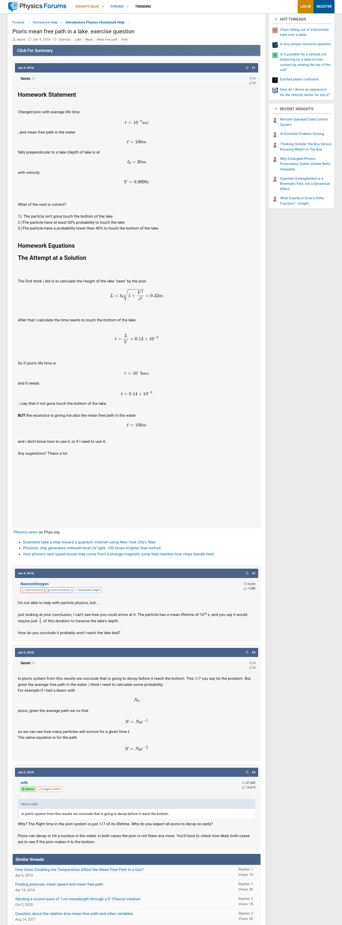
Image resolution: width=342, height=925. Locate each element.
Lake (100, 41)
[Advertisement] (136, 491)
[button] (125, 6)
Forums (139, 6)
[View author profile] (71, 790)
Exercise (87, 41)
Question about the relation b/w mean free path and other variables (96, 921)
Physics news (48, 533)
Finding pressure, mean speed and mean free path (82, 892)
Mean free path (129, 41)
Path (147, 41)
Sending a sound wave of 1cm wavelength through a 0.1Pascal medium (100, 906)
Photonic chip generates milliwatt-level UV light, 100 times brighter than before (114, 549)
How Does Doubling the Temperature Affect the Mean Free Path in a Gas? (102, 877)
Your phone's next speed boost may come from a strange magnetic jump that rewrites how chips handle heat (140, 555)
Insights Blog (109, 6)
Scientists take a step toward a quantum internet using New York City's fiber (111, 543)
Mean (111, 41)
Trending (165, 6)
